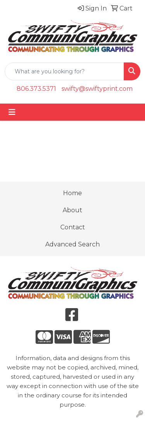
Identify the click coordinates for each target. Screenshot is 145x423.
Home (72, 193)
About (72, 210)
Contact (72, 227)
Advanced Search (72, 244)
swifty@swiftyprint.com (97, 88)
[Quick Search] (64, 71)
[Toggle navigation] (12, 112)
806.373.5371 (36, 88)
